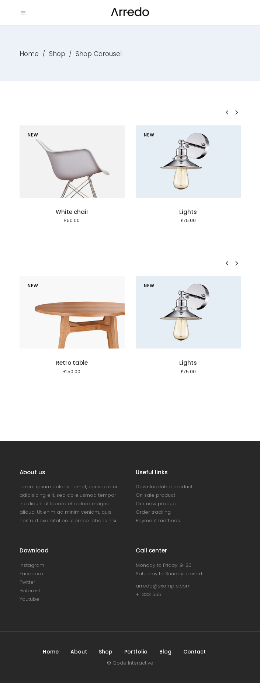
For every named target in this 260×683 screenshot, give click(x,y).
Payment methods (158, 520)
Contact (194, 651)
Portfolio (136, 651)
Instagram (32, 565)
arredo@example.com (163, 585)
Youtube (29, 599)
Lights (188, 212)
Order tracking (153, 512)
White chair (72, 212)
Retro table (72, 363)
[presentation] (227, 112)
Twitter (27, 582)
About (78, 651)
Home (29, 53)
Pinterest (30, 590)
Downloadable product (164, 486)
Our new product (156, 503)
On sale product (155, 495)
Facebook (32, 573)
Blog (165, 651)
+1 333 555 (148, 594)
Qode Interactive (132, 662)
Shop (57, 53)
